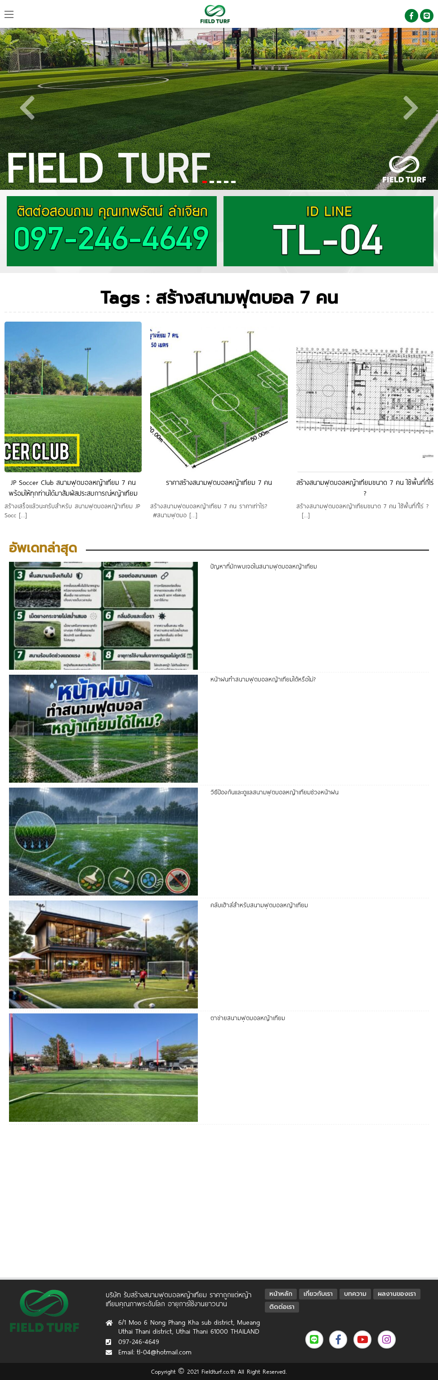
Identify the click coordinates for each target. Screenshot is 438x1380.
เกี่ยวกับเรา (318, 1294)
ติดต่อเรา (282, 1307)
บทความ (355, 1294)
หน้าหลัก (280, 1294)
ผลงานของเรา (397, 1294)
